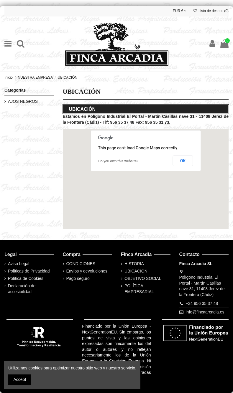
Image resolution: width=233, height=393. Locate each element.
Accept (20, 379)
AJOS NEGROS (23, 101)
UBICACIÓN (135, 271)
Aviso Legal (18, 263)
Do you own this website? (118, 161)
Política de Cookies (25, 278)
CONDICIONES (81, 263)
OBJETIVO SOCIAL (142, 278)
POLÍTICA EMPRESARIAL (139, 288)
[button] (138, 173)
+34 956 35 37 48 (202, 303)
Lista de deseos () (211, 11)
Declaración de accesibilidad (21, 288)
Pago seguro (78, 278)
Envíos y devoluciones (86, 271)
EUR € (180, 11)
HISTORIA (134, 263)
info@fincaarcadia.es (205, 312)
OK (183, 160)
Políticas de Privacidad (29, 271)
